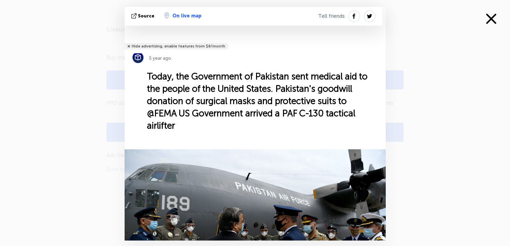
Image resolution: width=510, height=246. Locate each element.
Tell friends (331, 16)
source (143, 15)
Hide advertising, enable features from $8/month (178, 46)
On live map (183, 16)
